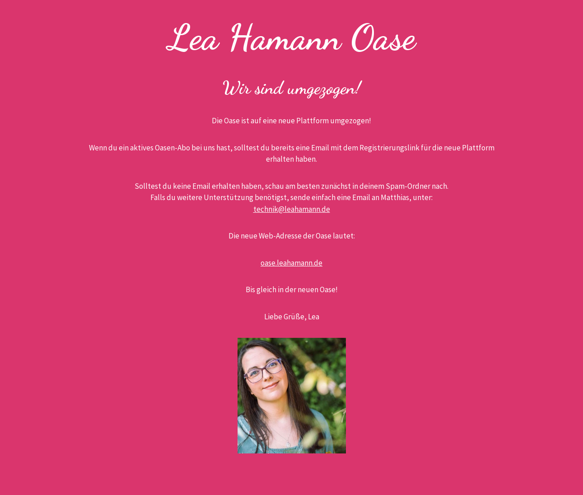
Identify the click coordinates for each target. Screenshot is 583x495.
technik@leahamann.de (291, 209)
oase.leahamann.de (291, 263)
